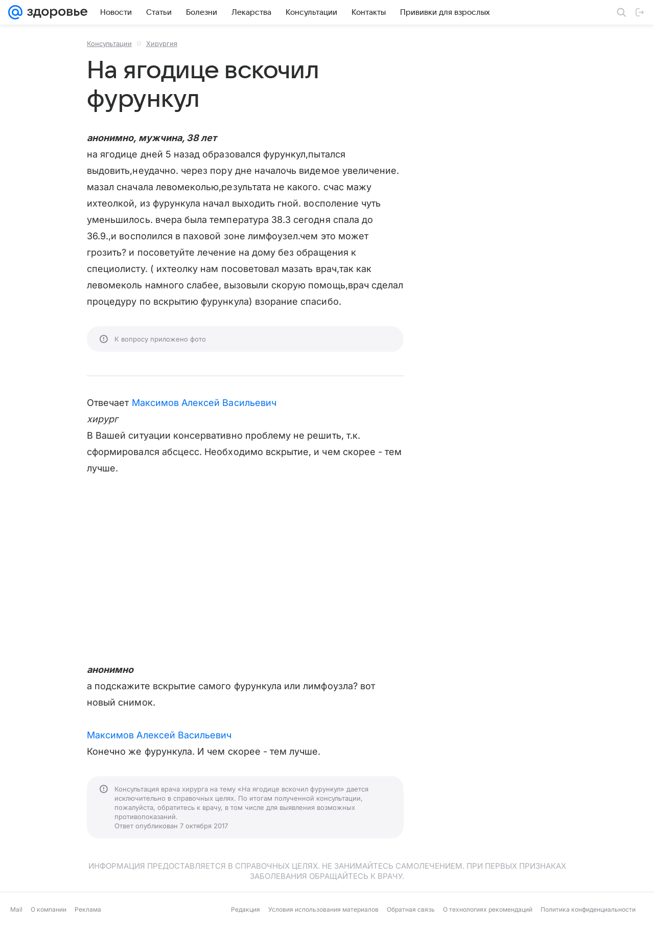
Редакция (245, 909)
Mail (16, 909)
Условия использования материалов (323, 909)
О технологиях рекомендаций (487, 909)
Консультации (109, 43)
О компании (48, 909)
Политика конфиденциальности (588, 909)
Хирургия (161, 43)
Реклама (88, 909)
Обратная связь (411, 909)
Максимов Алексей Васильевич (204, 402)
